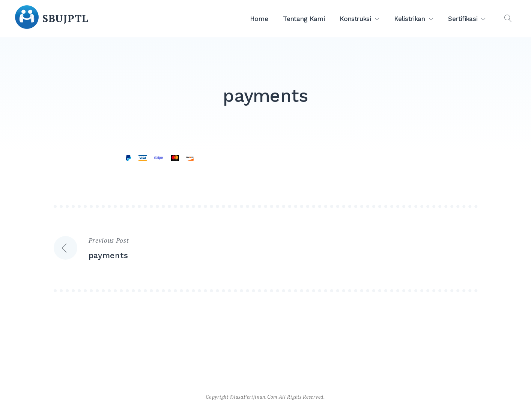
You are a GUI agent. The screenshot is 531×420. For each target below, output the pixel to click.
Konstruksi (355, 18)
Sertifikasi (462, 18)
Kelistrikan (409, 18)
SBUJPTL (65, 18)
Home (259, 18)
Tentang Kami (304, 18)
